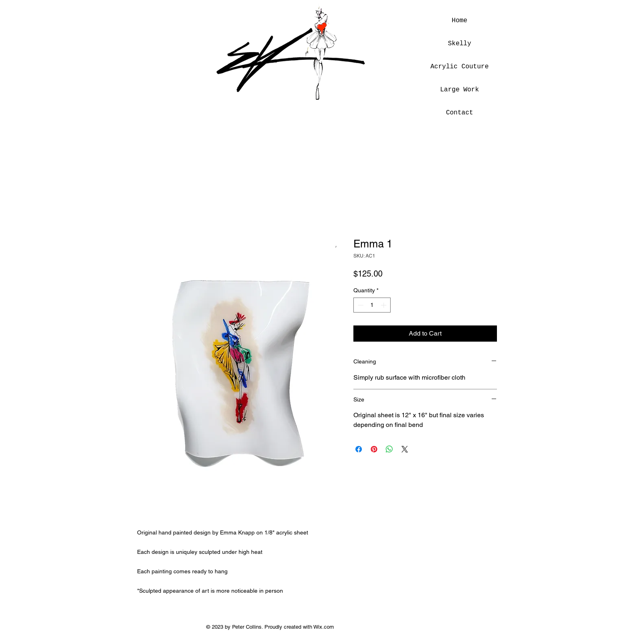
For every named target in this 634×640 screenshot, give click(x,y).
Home (459, 20)
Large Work (459, 89)
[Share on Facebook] (358, 449)
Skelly (459, 43)
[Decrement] (360, 305)
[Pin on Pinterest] (374, 449)
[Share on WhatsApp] (389, 449)
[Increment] (384, 305)
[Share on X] (405, 449)
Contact (459, 112)
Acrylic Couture (459, 66)
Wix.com (323, 627)
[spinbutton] (372, 305)
